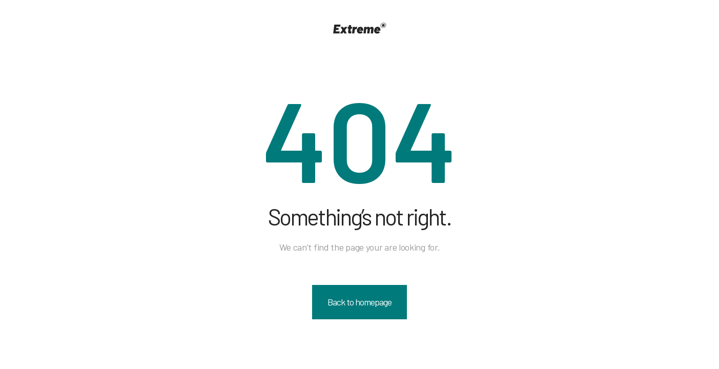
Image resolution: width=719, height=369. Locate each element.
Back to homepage (359, 302)
